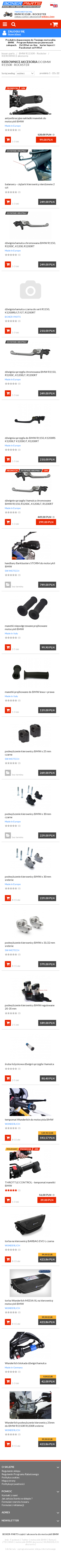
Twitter (25, 1539)
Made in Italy (11, 633)
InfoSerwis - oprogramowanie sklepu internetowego (30, 1549)
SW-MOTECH (12, 570)
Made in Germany (14, 1367)
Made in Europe (13, 125)
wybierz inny (47, 17)
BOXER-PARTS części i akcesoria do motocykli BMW (30, 1534)
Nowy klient (14, 34)
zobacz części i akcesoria (27, 17)
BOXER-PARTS (13, 316)
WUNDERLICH (12, 1123)
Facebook (15, 1539)
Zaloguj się (16, 31)
